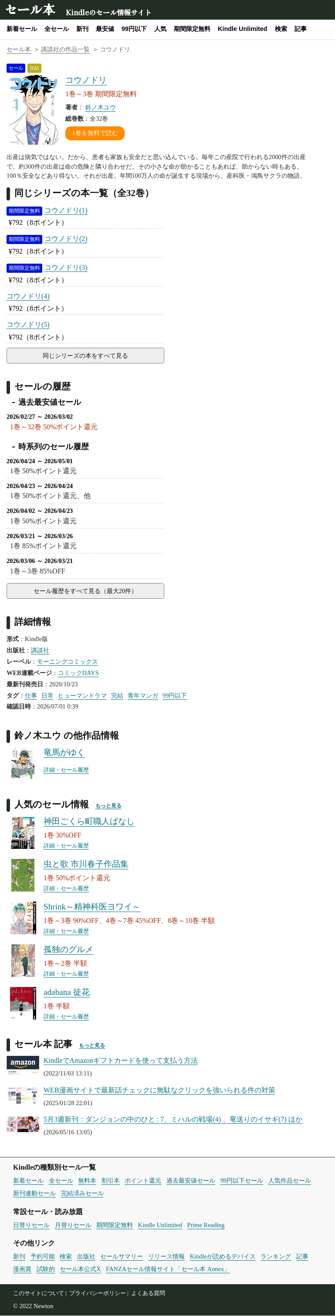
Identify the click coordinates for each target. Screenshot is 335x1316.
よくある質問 (148, 1294)
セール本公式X (80, 1269)
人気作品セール (289, 1180)
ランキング (276, 1257)
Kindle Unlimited (242, 28)
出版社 (86, 1257)
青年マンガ (143, 695)
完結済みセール (82, 1193)
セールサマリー (121, 1257)
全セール (56, 28)
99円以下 (134, 28)
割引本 (111, 1180)
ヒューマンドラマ (82, 695)
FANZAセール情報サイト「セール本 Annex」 (168, 1269)
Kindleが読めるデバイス (223, 1257)
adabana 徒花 (67, 992)
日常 (47, 695)
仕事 (31, 695)
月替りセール (73, 1225)
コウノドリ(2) (66, 238)
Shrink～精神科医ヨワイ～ (92, 907)
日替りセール (31, 1225)
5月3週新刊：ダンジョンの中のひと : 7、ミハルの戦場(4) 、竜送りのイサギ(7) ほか (173, 1119)
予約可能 (42, 1257)
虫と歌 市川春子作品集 (86, 864)
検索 (281, 28)
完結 (117, 695)
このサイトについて (38, 1294)
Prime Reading (206, 1225)
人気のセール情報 (51, 805)
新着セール (22, 28)
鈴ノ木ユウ (100, 107)
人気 (160, 28)
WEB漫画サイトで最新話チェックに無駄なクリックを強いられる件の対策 (159, 1091)
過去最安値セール (190, 1180)
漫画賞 (22, 1269)
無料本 (87, 1180)
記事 (300, 28)
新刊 (82, 28)
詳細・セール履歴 (66, 771)
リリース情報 (166, 1257)
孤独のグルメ (68, 950)
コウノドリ (86, 80)
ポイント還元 (143, 1180)
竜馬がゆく (64, 753)
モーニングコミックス (67, 661)
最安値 (105, 28)
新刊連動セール (34, 1193)
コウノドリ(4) (28, 296)
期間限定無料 (192, 28)
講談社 (40, 650)
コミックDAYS (78, 673)
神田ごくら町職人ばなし (89, 822)
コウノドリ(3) (66, 267)
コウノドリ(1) (66, 210)
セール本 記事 (43, 1044)
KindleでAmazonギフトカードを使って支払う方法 (121, 1061)
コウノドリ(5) (28, 324)
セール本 (29, 9)
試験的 (46, 1269)
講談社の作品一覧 (65, 49)
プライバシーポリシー (97, 1294)
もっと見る (108, 806)
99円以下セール (241, 1180)
